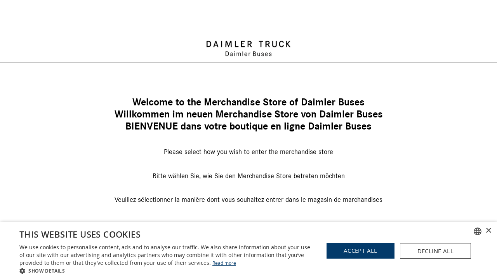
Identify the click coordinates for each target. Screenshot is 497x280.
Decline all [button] (435, 251)
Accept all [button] (360, 250)
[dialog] (248, 251)
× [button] (488, 231)
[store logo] (248, 21)
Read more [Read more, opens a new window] (224, 263)
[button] (167, 270)
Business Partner (249, 204)
